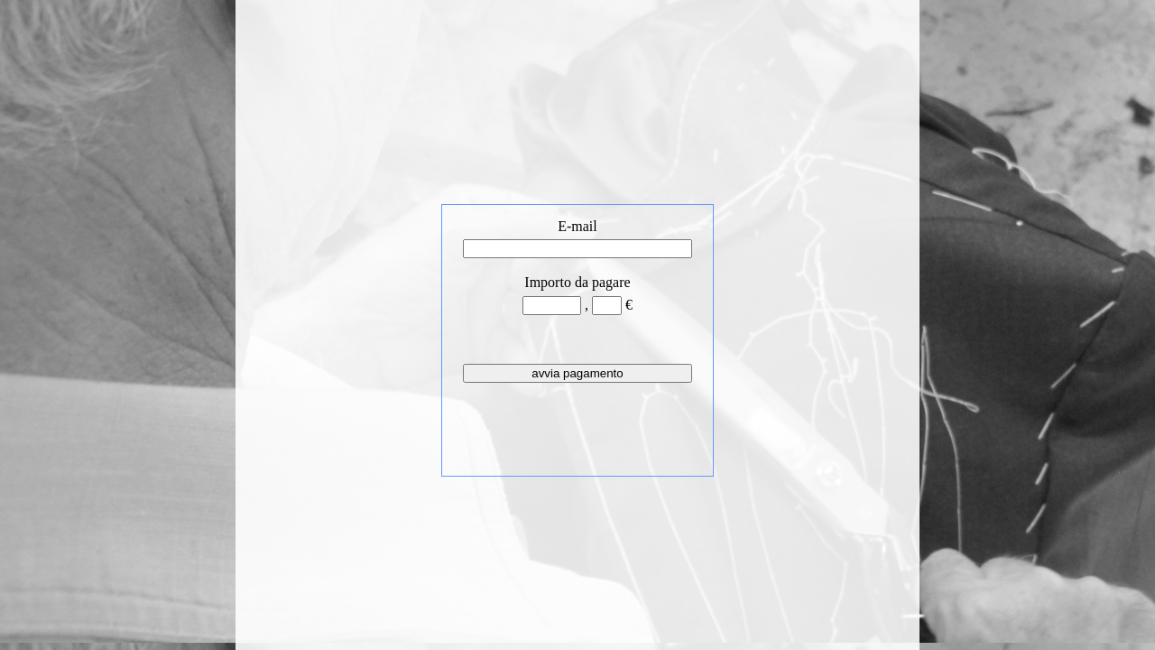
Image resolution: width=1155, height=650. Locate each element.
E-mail (577, 226)
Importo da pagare (577, 282)
